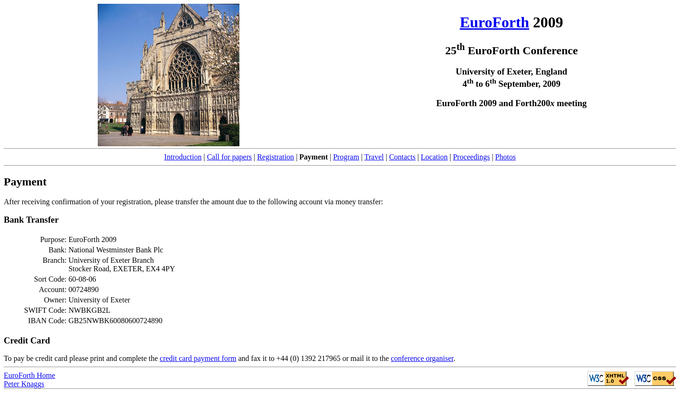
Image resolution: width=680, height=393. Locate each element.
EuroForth (494, 22)
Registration (275, 157)
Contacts (402, 157)
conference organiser (422, 358)
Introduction (183, 157)
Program (346, 157)
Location (434, 157)
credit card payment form (198, 358)
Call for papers (229, 157)
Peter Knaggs (24, 384)
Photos (505, 157)
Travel (374, 157)
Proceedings (471, 157)
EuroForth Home (29, 375)
